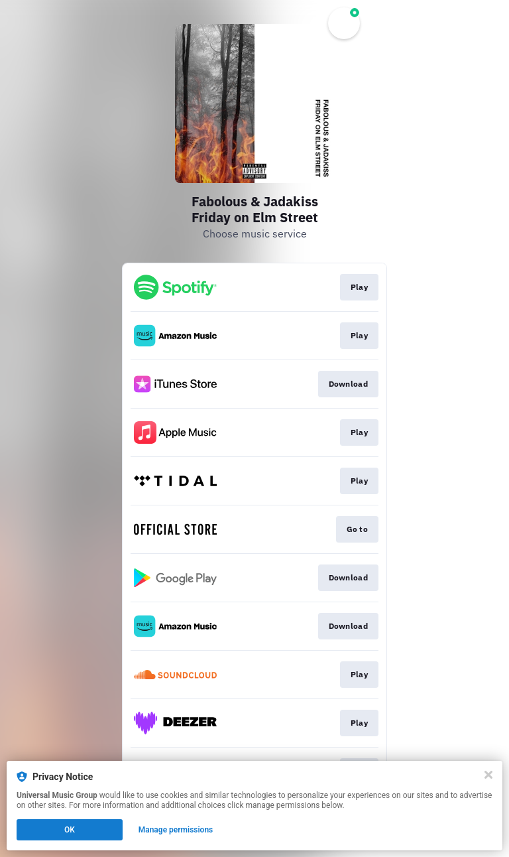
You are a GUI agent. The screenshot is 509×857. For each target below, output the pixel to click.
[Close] (488, 774)
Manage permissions (176, 829)
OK (69, 829)
